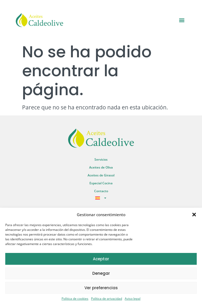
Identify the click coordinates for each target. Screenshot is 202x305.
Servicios (101, 159)
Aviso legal (132, 298)
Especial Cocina (101, 183)
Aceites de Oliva (101, 167)
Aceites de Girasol (101, 175)
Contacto (101, 191)
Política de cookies (75, 298)
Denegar (101, 273)
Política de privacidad (106, 298)
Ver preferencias (101, 288)
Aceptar (101, 259)
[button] (194, 214)
